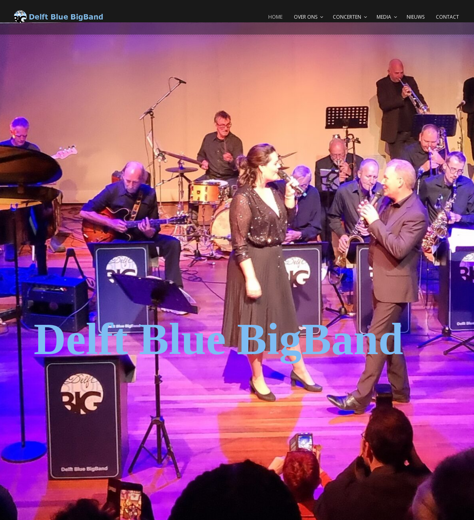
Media (384, 16)
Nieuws (415, 16)
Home (275, 16)
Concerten (347, 16)
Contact (447, 16)
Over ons (305, 16)
